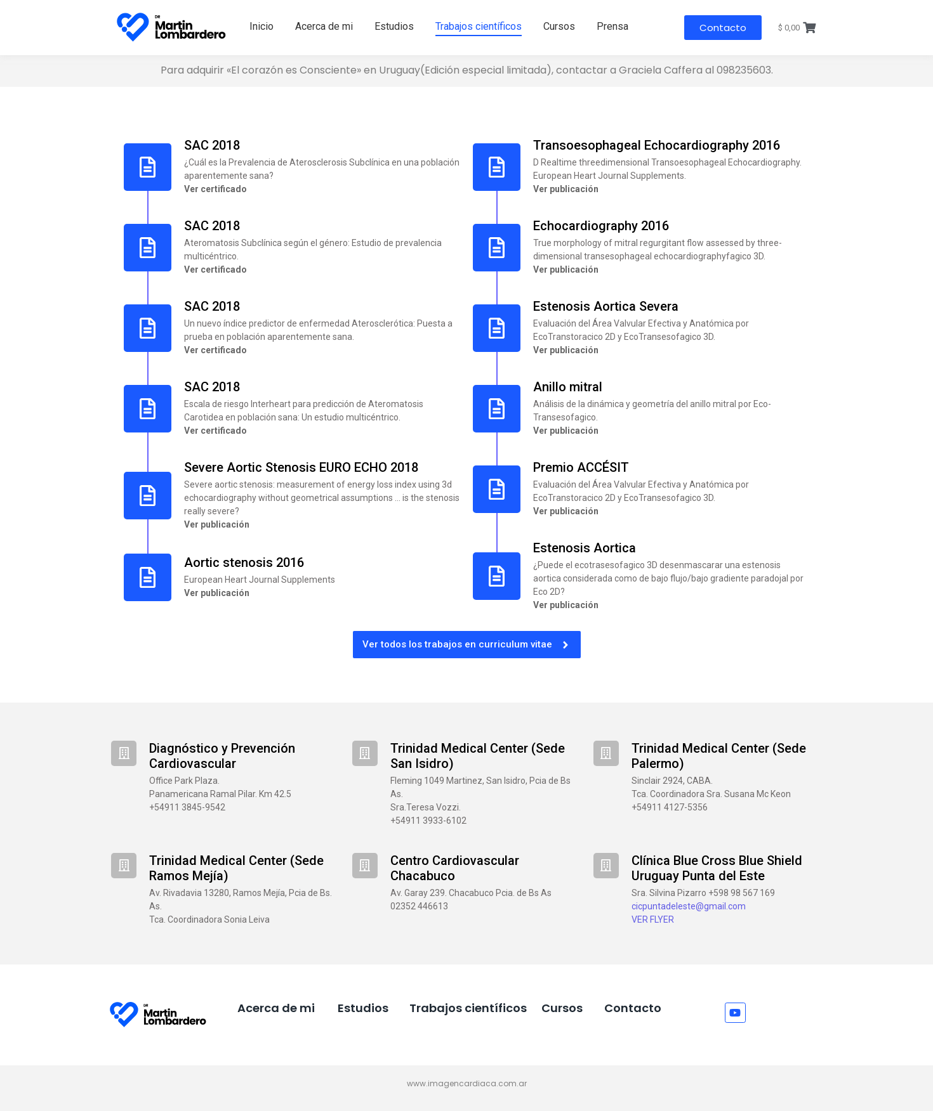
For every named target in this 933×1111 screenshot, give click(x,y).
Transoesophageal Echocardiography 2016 (656, 145)
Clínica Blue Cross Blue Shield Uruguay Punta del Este (717, 868)
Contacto (632, 1008)
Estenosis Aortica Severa (605, 306)
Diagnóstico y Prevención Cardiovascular (222, 756)
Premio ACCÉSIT (581, 467)
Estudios (394, 26)
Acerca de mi (324, 26)
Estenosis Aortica (584, 548)
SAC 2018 (212, 145)
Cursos (559, 26)
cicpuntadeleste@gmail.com (689, 906)
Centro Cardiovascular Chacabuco (454, 868)
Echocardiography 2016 (601, 225)
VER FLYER (653, 919)
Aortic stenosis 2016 (244, 562)
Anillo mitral (567, 386)
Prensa (612, 26)
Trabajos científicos (478, 26)
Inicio (261, 26)
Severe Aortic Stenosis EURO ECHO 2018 (301, 467)
